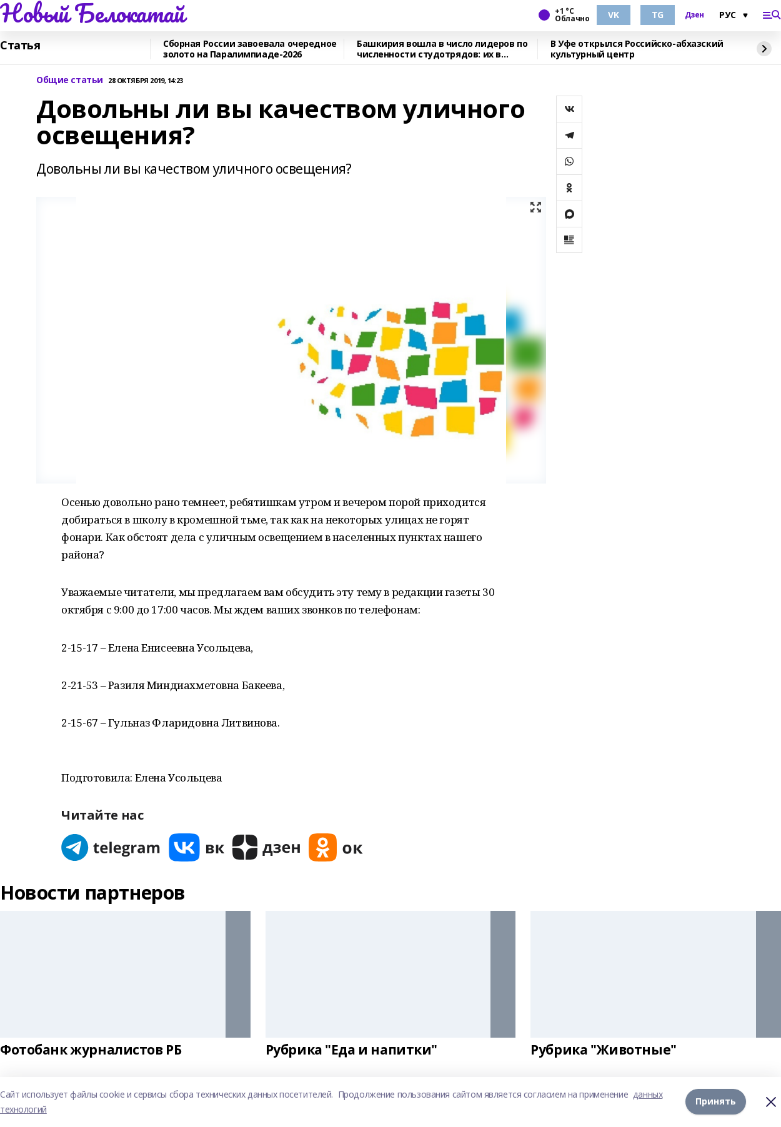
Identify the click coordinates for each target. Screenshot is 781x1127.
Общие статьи (69, 80)
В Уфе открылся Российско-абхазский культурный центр (637, 49)
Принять (715, 1102)
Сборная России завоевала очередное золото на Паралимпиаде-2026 (250, 49)
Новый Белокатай (92, 13)
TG (658, 15)
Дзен (694, 15)
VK (613, 15)
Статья (20, 45)
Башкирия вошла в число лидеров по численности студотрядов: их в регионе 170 (442, 49)
